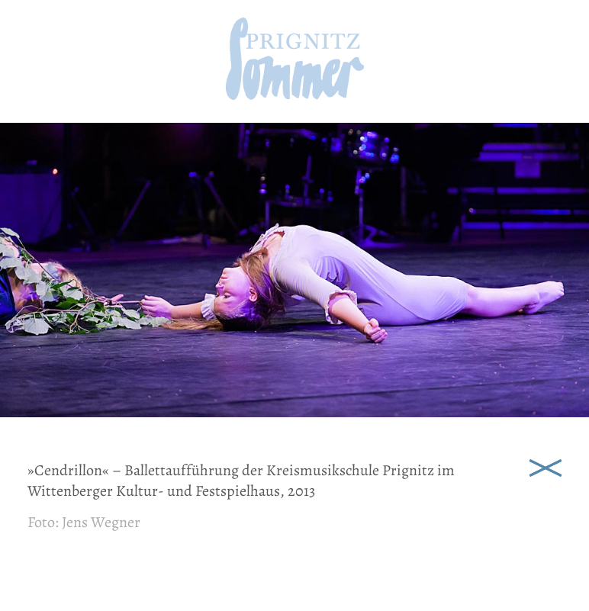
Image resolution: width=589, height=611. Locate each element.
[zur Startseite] (295, 95)
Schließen (545, 466)
